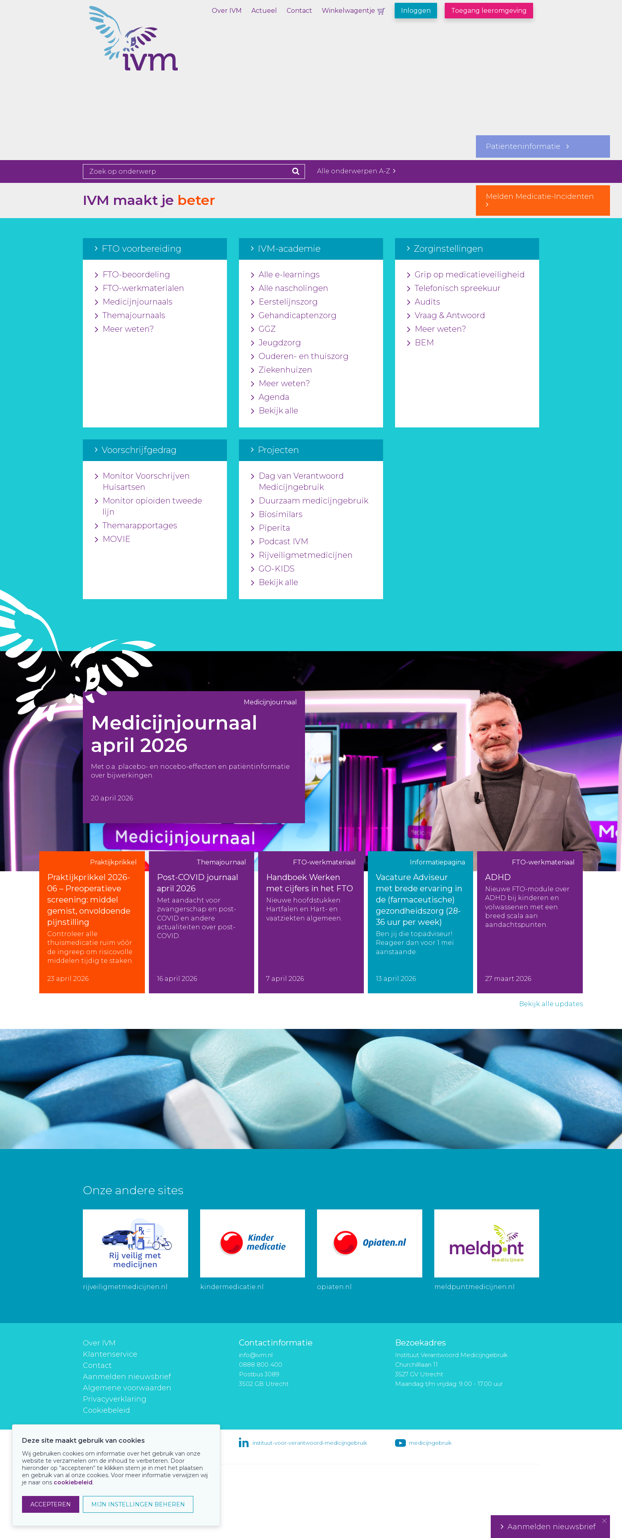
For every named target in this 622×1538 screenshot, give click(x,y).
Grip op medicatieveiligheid (466, 275)
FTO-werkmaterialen (139, 289)
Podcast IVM (279, 542)
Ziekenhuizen (281, 370)
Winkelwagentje (348, 10)
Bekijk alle (274, 411)
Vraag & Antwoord (446, 316)
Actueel (264, 10)
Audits (423, 302)
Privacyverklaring (114, 1399)
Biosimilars (277, 515)
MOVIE (112, 539)
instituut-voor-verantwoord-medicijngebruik (310, 1443)
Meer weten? (124, 329)
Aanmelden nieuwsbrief (127, 1376)
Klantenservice (110, 1354)
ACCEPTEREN (50, 1504)
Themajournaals (130, 316)
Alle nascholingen (289, 289)
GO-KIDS (273, 569)
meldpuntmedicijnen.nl (474, 1287)
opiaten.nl (334, 1287)
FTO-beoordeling (132, 275)
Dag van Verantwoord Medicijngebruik (297, 481)
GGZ (263, 329)
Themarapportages (136, 526)
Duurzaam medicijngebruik (309, 501)
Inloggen (416, 10)
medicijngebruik (430, 1443)
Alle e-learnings (285, 275)
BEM (420, 343)
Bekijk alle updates (551, 1004)
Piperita (270, 528)
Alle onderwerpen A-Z (356, 171)
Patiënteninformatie (527, 146)
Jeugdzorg (276, 343)
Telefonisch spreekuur (454, 289)
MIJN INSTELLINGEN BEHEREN (138, 1504)
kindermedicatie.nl (232, 1287)
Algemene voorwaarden (127, 1388)
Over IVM (227, 10)
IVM (161, 46)
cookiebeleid (73, 1482)
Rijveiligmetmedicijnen (302, 555)
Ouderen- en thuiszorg (300, 357)
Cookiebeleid (106, 1410)
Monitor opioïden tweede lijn (148, 506)
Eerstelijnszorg (284, 302)
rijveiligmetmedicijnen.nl (125, 1287)
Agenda (270, 397)
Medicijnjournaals (134, 302)
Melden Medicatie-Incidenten (543, 200)
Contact (299, 10)
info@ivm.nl (256, 1355)
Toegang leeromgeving (489, 10)
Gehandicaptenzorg (294, 316)
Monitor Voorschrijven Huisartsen (142, 481)
